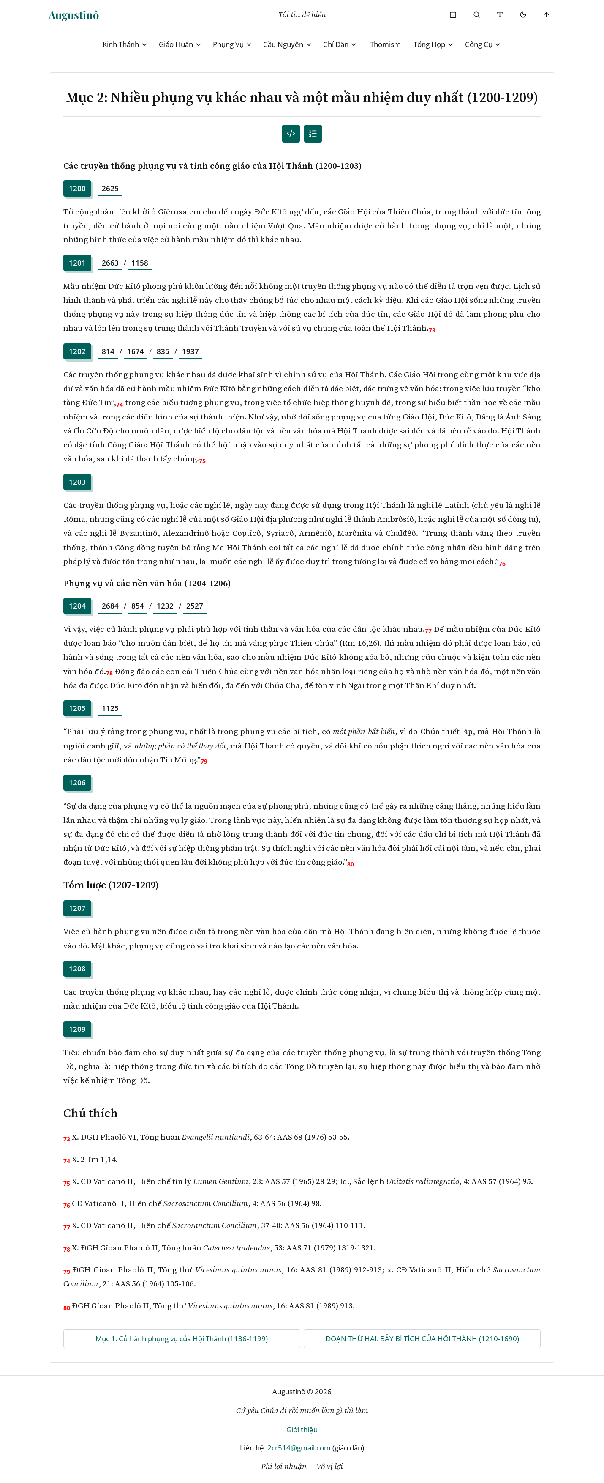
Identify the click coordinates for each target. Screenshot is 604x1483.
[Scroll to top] (547, 14)
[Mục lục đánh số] (291, 134)
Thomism (385, 44)
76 (502, 563)
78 (109, 673)
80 (350, 864)
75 (202, 461)
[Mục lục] (313, 134)
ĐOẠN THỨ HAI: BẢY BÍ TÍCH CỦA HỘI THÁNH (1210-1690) (422, 1338)
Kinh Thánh (125, 44)
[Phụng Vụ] (453, 14)
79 (204, 761)
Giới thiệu (302, 1429)
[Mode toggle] (523, 14)
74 (119, 404)
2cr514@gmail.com (299, 1448)
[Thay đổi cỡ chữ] (500, 14)
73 (432, 330)
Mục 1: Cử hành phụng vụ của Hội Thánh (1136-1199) (181, 1338)
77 (428, 631)
